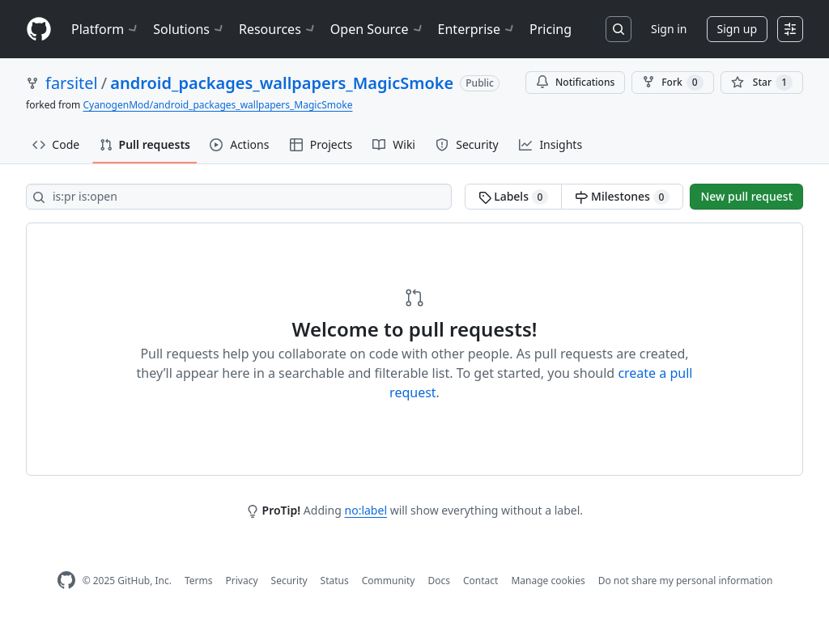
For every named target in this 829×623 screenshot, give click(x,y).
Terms (199, 580)
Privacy (242, 580)
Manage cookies (548, 580)
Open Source (377, 29)
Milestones (622, 197)
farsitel (71, 83)
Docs (438, 580)
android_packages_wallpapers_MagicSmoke (281, 83)
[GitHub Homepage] (66, 580)
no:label (366, 510)
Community (388, 580)
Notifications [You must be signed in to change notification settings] (575, 82)
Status (335, 580)
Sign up (737, 28)
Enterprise (477, 29)
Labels (513, 197)
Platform (105, 29)
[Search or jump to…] (618, 29)
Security (289, 580)
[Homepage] (39, 29)
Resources (278, 29)
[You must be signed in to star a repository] (762, 82)
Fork (672, 82)
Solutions (189, 29)
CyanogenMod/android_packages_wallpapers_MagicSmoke (217, 105)
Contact (480, 580)
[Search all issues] (239, 197)
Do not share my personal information (685, 580)
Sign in (669, 28)
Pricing (550, 29)
